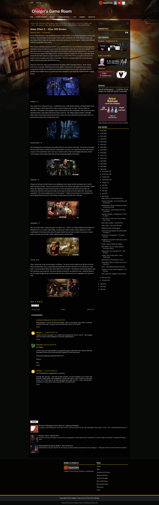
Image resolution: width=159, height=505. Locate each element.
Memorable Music (103, 484)
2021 (101, 144)
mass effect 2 (72, 23)
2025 (101, 133)
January (104, 280)
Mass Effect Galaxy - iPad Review (112, 223)
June (103, 188)
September (105, 180)
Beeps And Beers (102, 475)
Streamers (82, 17)
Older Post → (91, 309)
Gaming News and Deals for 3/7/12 (112, 260)
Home (31, 3)
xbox (46, 25)
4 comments (46, 32)
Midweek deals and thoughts (111, 228)
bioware (42, 23)
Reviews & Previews (41, 17)
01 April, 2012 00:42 (51, 371)
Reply (38, 327)
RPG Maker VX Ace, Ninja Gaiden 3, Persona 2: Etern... (113, 247)
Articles (53, 16)
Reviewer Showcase (65, 16)
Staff (98, 469)
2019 (101, 150)
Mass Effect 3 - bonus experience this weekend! (113, 210)
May (103, 191)
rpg (90, 23)
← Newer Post (35, 309)
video (33, 25)
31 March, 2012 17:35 (51, 332)
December (105, 171)
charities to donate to (43, 320)
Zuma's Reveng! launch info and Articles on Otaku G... (114, 231)
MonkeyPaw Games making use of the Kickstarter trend (114, 206)
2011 (101, 284)
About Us (39, 2)
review (86, 23)
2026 (101, 130)
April (103, 193)
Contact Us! (91, 17)
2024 (101, 136)
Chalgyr (39, 332)
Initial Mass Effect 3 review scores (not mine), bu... (114, 263)
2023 (101, 139)
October (104, 177)
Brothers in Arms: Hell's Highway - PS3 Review (114, 270)
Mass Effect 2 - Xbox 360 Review (48, 29)
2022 (101, 142)
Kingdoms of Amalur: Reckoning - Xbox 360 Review (114, 240)
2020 (101, 147)
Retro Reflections (102, 481)
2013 (101, 166)
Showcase (100, 487)
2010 (101, 286)
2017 (101, 155)
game (52, 23)
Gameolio (39, 345)
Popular (34, 421)
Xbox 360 (52, 25)
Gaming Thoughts (102, 478)
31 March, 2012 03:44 (58, 320)
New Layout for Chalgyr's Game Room (114, 274)
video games (39, 25)
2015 (101, 161)
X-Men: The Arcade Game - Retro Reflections (112, 256)
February (105, 277)
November (105, 174)
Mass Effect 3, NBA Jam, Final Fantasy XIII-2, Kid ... (114, 219)
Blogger (96, 498)
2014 (101, 164)
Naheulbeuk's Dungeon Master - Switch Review (56, 446)
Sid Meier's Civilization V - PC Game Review (113, 236)
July (103, 185)
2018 (101, 153)
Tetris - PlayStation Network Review (113, 267)
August (104, 182)
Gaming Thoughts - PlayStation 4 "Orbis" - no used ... (115, 215)
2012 (101, 169)
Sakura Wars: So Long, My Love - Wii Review (113, 252)
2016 (101, 158)
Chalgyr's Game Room (78, 498)
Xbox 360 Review (61, 25)
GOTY (74, 17)
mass (56, 23)
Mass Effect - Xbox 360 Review (112, 225)
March (104, 196)
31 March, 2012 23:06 (50, 345)
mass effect (63, 23)
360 (37, 23)
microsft (80, 23)
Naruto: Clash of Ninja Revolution (112, 244)
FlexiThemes (70, 502)
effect (47, 23)
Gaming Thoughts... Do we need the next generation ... (114, 202)
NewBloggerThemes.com (91, 502)
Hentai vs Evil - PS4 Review (49, 436)
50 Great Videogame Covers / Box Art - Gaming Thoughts (59, 425)
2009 (101, 289)
